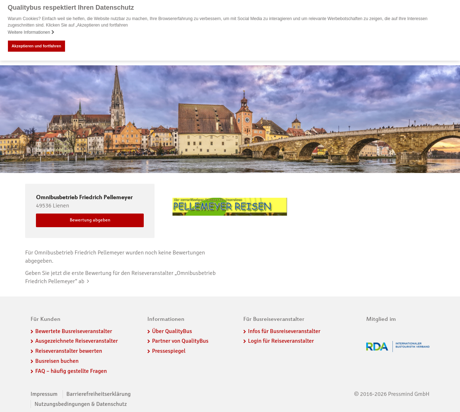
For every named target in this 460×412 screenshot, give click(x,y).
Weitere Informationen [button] (31, 32)
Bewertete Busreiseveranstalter (73, 330)
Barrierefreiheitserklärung (98, 393)
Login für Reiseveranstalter (281, 341)
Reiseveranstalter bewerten (68, 350)
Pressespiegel (168, 350)
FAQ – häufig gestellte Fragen (71, 370)
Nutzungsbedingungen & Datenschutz (80, 403)
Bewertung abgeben (90, 220)
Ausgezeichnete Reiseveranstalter (76, 341)
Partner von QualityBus (180, 341)
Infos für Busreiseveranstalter (284, 330)
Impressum (44, 393)
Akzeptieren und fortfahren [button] (36, 46)
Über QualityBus (172, 330)
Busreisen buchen (57, 360)
